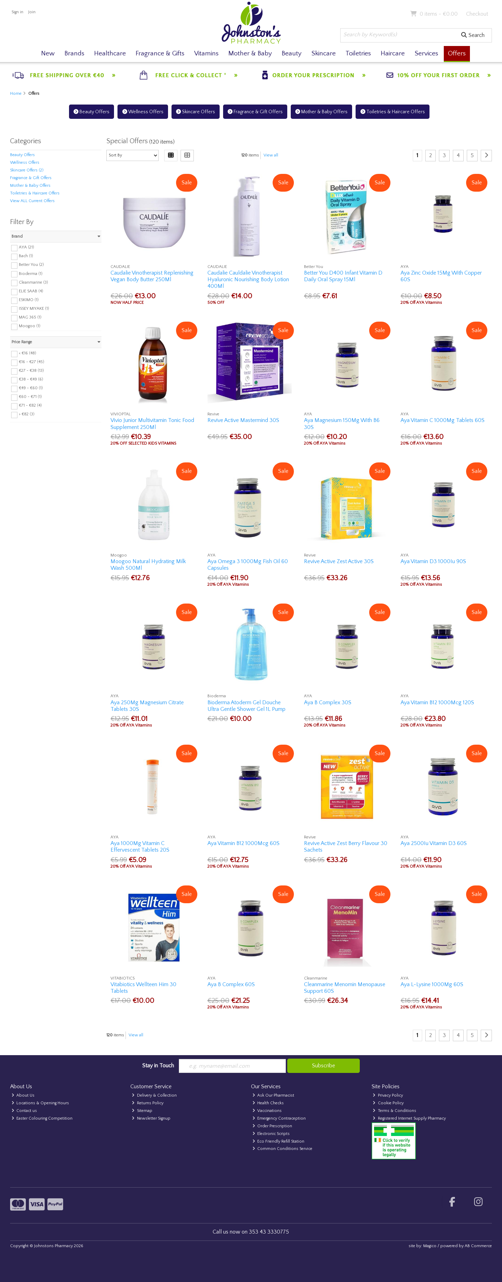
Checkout (477, 14)
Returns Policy (147, 1103)
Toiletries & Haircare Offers (392, 112)
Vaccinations (267, 1110)
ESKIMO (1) (29, 300)
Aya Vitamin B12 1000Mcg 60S (243, 843)
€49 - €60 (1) (31, 388)
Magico (429, 1246)
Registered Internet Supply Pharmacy (409, 1118)
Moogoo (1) (29, 326)
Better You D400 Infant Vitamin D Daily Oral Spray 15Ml (343, 276)
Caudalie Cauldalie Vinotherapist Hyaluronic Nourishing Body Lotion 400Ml (248, 279)
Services (426, 53)
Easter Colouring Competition (42, 1118)
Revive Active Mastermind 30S (243, 420)
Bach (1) (26, 256)
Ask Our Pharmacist (273, 1095)
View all (271, 155)
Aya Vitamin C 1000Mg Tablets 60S (443, 420)
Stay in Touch (158, 1065)
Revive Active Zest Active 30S (339, 561)
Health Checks (268, 1103)
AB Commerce (478, 1246)
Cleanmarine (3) (33, 282)
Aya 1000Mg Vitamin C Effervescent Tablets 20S (140, 846)
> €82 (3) (27, 414)
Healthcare (110, 53)
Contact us (24, 1110)
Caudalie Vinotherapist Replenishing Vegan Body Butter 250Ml (152, 276)
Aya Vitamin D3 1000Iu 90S (433, 561)
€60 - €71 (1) (30, 396)
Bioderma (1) (31, 273)
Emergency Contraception (279, 1118)
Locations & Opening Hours (40, 1103)
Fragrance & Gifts (160, 53)
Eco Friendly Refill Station (278, 1141)
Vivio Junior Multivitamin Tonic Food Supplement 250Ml (152, 423)
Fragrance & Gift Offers (255, 112)
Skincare (323, 53)
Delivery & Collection (154, 1095)
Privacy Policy (388, 1095)
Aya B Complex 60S (231, 984)
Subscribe (323, 1065)
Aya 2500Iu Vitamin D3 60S (434, 843)
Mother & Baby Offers (321, 112)
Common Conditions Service (282, 1148)
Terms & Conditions (394, 1110)
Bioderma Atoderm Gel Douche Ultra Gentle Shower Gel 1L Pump (246, 705)
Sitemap (142, 1110)
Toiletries (358, 53)
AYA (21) (26, 247)
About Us (23, 1095)
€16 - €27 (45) (31, 362)
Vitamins (206, 53)
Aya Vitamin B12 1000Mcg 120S (437, 702)
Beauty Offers (91, 112)
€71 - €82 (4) (30, 405)
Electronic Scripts (271, 1133)
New (48, 53)
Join (32, 12)
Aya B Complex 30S (327, 702)
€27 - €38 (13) (31, 370)
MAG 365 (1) (30, 317)
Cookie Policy (388, 1103)
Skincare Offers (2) (27, 170)
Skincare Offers (195, 112)
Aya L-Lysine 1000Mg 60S (432, 984)
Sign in (17, 12)
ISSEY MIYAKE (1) (34, 308)
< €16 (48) (27, 353)
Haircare (393, 53)
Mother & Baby (250, 53)
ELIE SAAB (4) (31, 291)
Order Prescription (272, 1126)
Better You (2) (31, 264)
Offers (457, 53)
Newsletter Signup (151, 1118)
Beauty (292, 53)
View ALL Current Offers (32, 201)
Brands (74, 53)
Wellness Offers (142, 112)
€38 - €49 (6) (31, 379)
